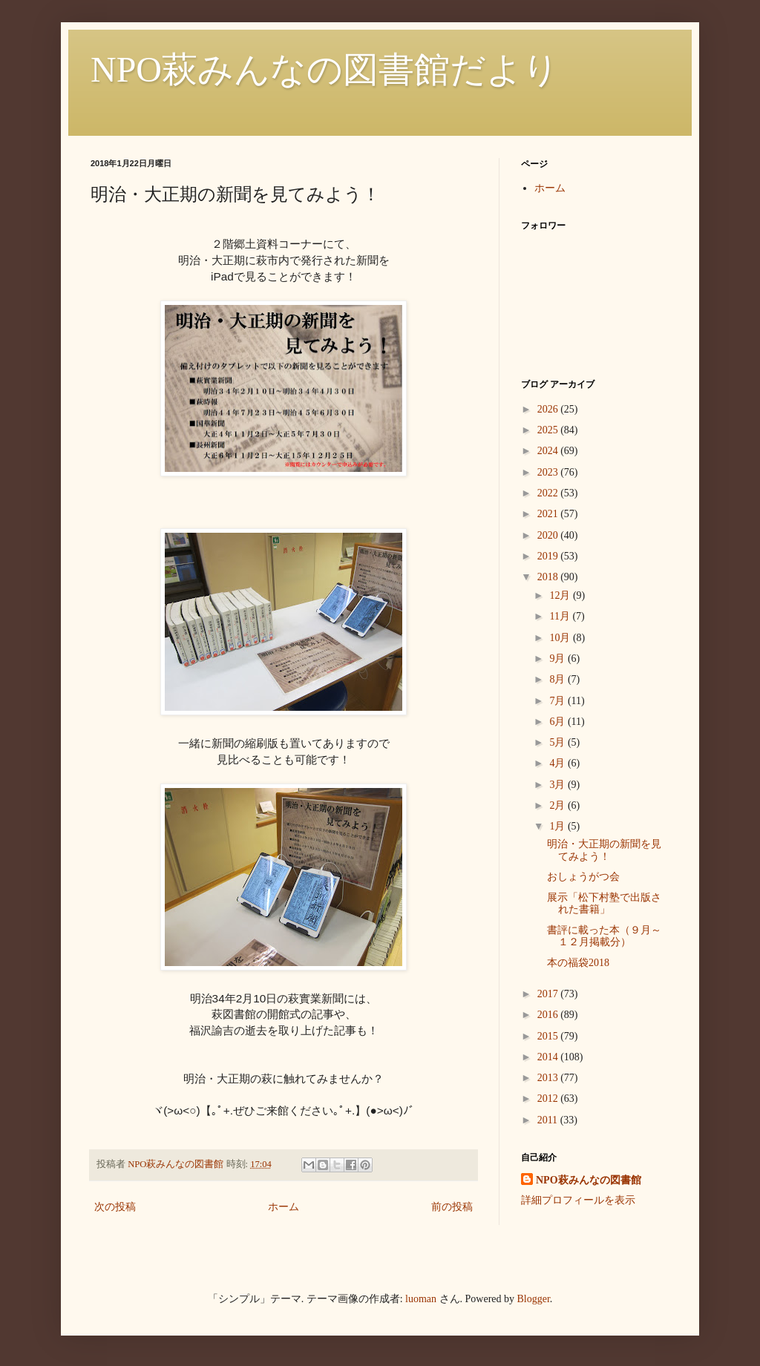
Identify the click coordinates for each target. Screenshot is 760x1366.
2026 (549, 409)
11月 (560, 616)
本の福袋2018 (578, 962)
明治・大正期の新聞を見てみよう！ (604, 850)
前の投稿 (452, 1206)
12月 (561, 595)
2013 (549, 1077)
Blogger (533, 1298)
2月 (558, 805)
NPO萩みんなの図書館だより (325, 69)
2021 (549, 513)
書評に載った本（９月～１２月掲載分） (604, 936)
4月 (558, 763)
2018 (549, 576)
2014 (549, 1057)
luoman (420, 1298)
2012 (549, 1098)
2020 (549, 535)
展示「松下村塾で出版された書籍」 (604, 904)
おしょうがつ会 (583, 876)
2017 (549, 993)
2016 (549, 1014)
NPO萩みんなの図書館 (588, 1180)
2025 (549, 430)
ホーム (283, 1206)
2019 (549, 556)
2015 (549, 1036)
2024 (549, 450)
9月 (558, 658)
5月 (558, 742)
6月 (558, 721)
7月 (558, 700)
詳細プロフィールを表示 (578, 1200)
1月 (558, 826)
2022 (549, 493)
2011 (548, 1120)
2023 (549, 472)
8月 (558, 679)
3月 (558, 784)
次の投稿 (115, 1206)
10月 (561, 637)
